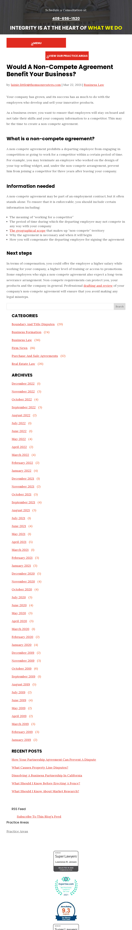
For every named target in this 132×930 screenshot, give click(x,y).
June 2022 (19, 431)
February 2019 (22, 732)
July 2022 (19, 423)
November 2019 (23, 661)
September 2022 (24, 407)
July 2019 (18, 692)
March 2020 (20, 629)
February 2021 (22, 558)
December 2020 (23, 573)
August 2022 (21, 415)
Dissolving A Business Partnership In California (47, 775)
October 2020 (22, 589)
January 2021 (21, 566)
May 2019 (18, 708)
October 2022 (22, 399)
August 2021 (21, 510)
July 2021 (18, 518)
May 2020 (19, 613)
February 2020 (22, 637)
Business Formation (26, 332)
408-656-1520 (66, 18)
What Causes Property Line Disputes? (40, 767)
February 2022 (22, 463)
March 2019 (20, 724)
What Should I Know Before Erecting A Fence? (46, 783)
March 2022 (20, 455)
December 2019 (23, 653)
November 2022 (23, 391)
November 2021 (23, 486)
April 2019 (19, 716)
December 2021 (23, 478)
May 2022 (19, 439)
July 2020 (19, 597)
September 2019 (23, 676)
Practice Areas (17, 831)
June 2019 (19, 700)
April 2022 (19, 447)
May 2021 (18, 534)
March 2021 (20, 550)
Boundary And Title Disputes (33, 324)
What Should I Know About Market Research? (45, 791)
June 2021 (19, 526)
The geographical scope (28, 230)
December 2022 (23, 383)
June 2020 (19, 605)
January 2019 (21, 740)
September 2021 (23, 502)
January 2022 (21, 471)
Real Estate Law (23, 364)
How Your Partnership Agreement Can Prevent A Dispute (54, 760)
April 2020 (19, 621)
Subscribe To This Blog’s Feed (39, 816)
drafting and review (98, 286)
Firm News (20, 348)
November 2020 (23, 581)
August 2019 (21, 684)
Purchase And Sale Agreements (35, 356)
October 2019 (21, 668)
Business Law (94, 85)
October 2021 (21, 494)
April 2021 (19, 542)
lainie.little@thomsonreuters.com (36, 85)
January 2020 (21, 645)
